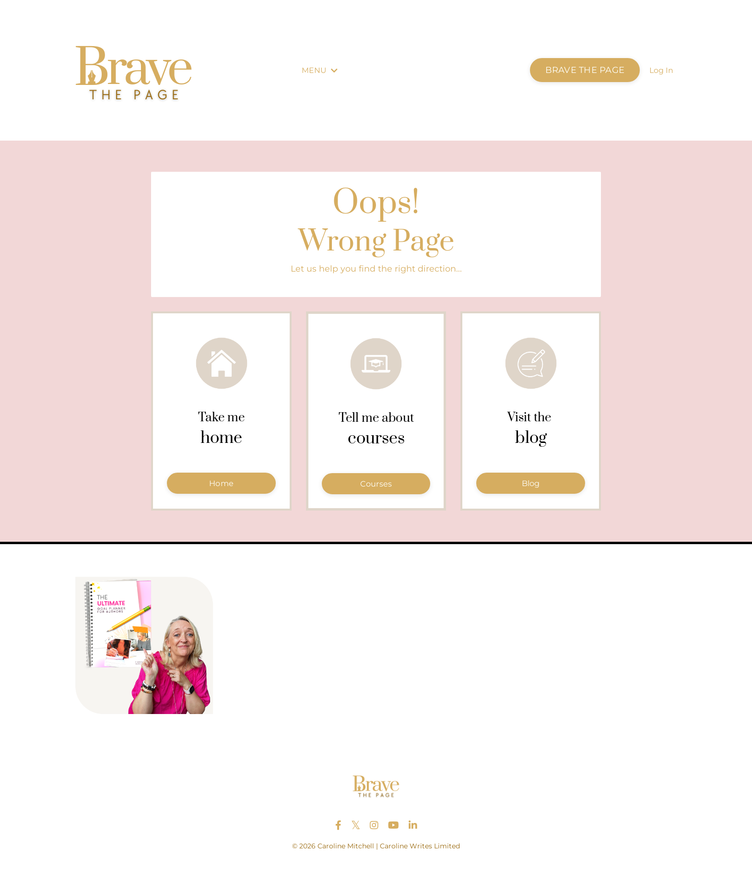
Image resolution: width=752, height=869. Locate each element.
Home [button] (221, 485)
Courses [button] (376, 486)
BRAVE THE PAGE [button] (585, 70)
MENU (320, 70)
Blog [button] (531, 485)
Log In (661, 70)
